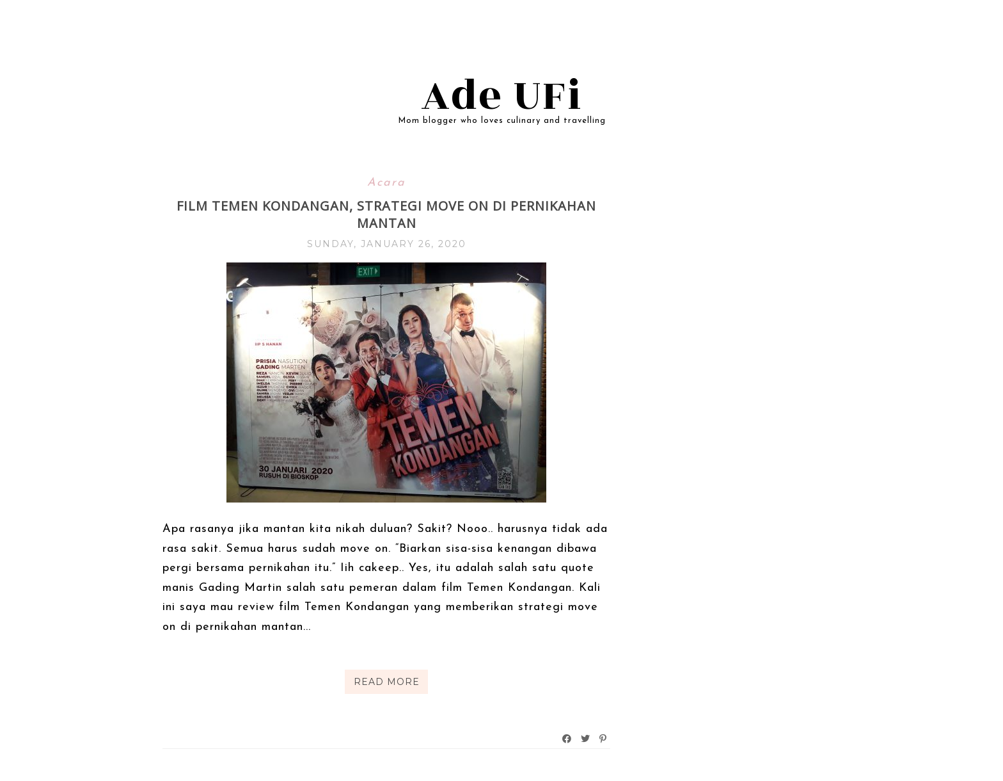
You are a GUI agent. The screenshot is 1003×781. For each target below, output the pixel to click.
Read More (387, 682)
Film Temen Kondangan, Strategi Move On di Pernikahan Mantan (386, 214)
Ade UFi (502, 96)
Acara (386, 183)
